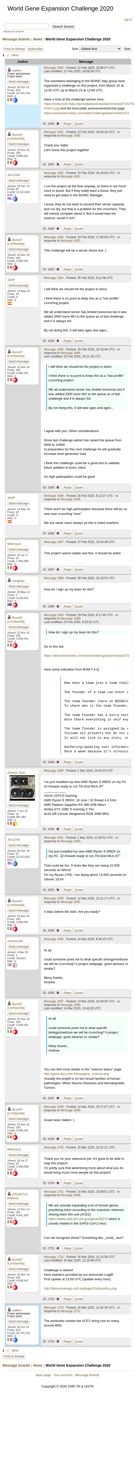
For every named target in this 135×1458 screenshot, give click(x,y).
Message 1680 (54, 68)
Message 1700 (54, 1147)
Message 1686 (54, 496)
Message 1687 (54, 542)
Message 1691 (54, 837)
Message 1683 (54, 237)
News (37, 39)
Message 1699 (54, 1107)
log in (128, 19)
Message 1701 (54, 1191)
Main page (43, 1375)
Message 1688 (54, 578)
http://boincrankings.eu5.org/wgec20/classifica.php (80, 1288)
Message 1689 (54, 615)
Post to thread (14, 49)
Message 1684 (54, 278)
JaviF (11, 280)
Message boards (16, 39)
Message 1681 (54, 132)
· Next (14, 55)
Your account (62, 1375)
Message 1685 (54, 349)
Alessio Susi (16, 772)
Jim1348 (13, 175)
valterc (17, 70)
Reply (68, 124)
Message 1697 (54, 1001)
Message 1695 (54, 898)
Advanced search (14, 31)
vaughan (18, 581)
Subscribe (35, 49)
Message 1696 (54, 939)
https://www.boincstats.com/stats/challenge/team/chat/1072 (86, 113)
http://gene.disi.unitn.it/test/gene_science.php (76, 1074)
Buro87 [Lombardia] (16, 136)
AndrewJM (15, 941)
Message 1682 (54, 173)
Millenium (14, 544)
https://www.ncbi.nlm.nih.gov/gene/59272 (78, 1219)
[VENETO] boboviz (17, 1196)
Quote (79, 124)
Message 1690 (54, 770)
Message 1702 (54, 1257)
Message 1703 (54, 1307)
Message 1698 (70, 1110)
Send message (19, 81)
